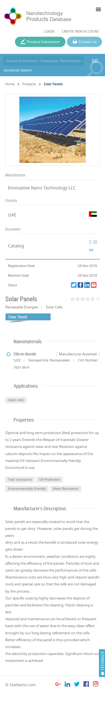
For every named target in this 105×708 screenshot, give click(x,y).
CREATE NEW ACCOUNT (80, 31)
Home (10, 84)
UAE (12, 215)
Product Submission (43, 41)
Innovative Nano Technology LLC (42, 188)
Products (29, 84)
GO (95, 60)
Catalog (16, 246)
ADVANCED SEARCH (18, 70)
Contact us (87, 41)
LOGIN (49, 31)
